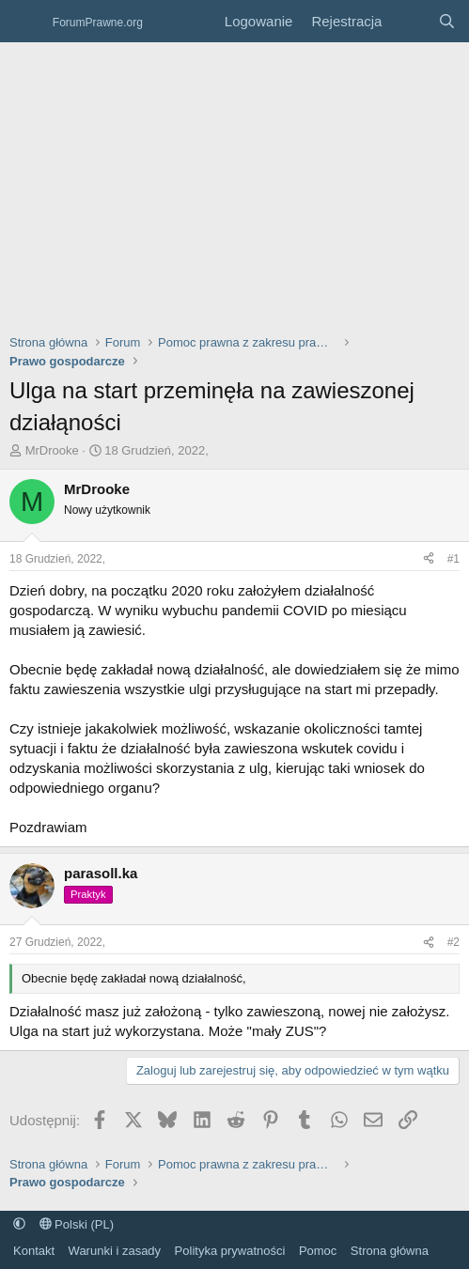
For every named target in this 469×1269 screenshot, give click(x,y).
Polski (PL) (76, 1224)
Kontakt (34, 1251)
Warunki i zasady (115, 1251)
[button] (19, 1224)
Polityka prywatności (230, 1251)
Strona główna (390, 1251)
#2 (453, 942)
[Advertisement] (234, 183)
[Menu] (26, 21)
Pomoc (317, 1251)
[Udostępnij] (428, 559)
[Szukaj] (447, 21)
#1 (453, 558)
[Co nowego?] (409, 21)
